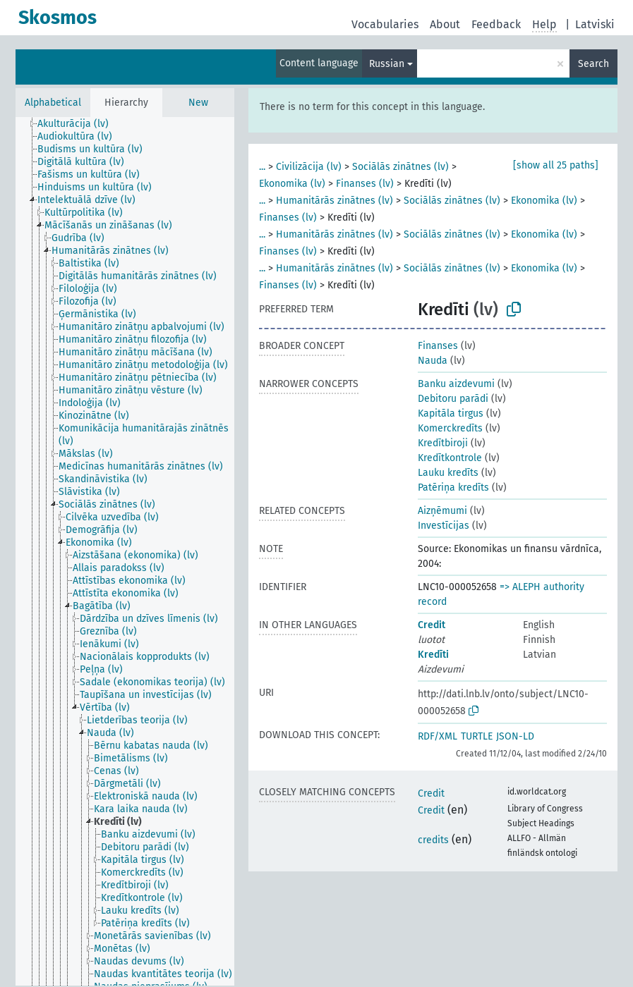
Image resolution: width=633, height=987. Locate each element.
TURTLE (477, 736)
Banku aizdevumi (456, 384)
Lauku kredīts (448, 473)
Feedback (496, 24)
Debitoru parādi (453, 399)
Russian (386, 64)
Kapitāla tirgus (450, 413)
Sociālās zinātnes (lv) (400, 167)
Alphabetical (53, 103)
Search (593, 64)
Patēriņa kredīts (453, 488)
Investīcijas (443, 526)
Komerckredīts (450, 428)
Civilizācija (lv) (309, 167)
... (262, 167)
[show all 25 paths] (555, 165)
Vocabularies (384, 24)
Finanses (438, 346)
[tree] (125, 551)
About (445, 24)
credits (433, 840)
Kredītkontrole (450, 458)
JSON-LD (515, 736)
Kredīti (433, 655)
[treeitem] (79, 124)
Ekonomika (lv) (292, 184)
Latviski (595, 24)
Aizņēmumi (442, 511)
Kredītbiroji (443, 443)
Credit (431, 625)
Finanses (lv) (365, 184)
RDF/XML (437, 736)
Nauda (432, 361)
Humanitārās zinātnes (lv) (334, 201)
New (198, 103)
